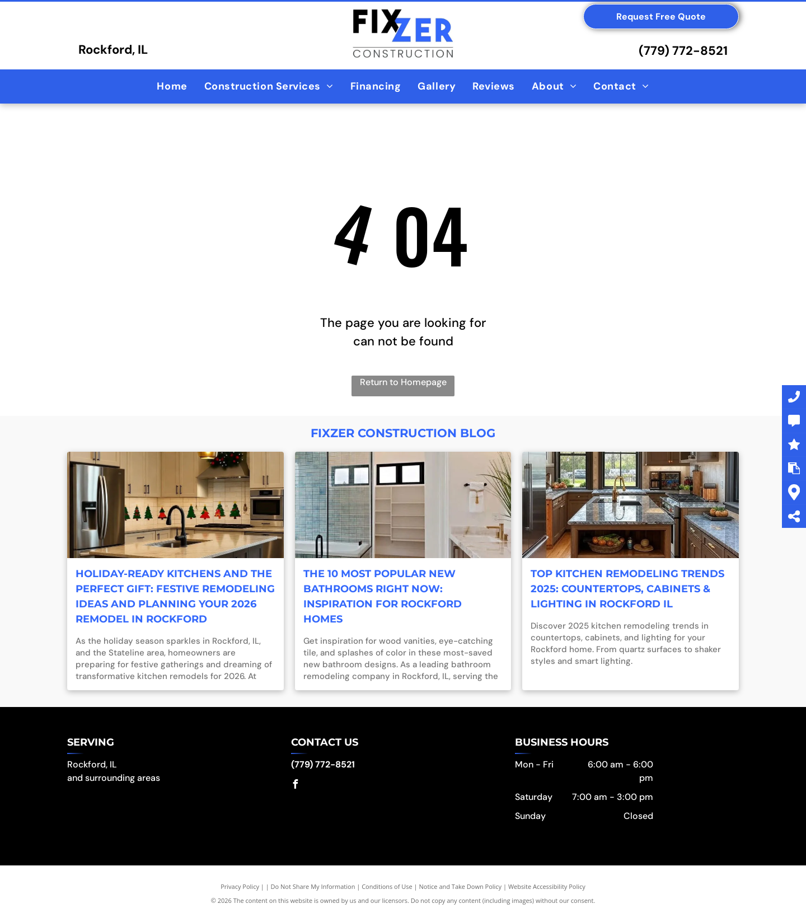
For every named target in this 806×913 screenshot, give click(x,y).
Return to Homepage (403, 382)
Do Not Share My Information (313, 886)
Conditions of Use (387, 886)
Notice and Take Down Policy (460, 886)
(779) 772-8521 (683, 51)
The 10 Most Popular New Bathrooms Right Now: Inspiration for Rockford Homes (382, 596)
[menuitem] (171, 86)
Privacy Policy (240, 886)
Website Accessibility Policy (546, 886)
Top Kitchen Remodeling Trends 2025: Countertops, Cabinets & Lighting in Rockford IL (627, 589)
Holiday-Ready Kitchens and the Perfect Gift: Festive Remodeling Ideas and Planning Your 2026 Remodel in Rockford (175, 596)
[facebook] (295, 785)
